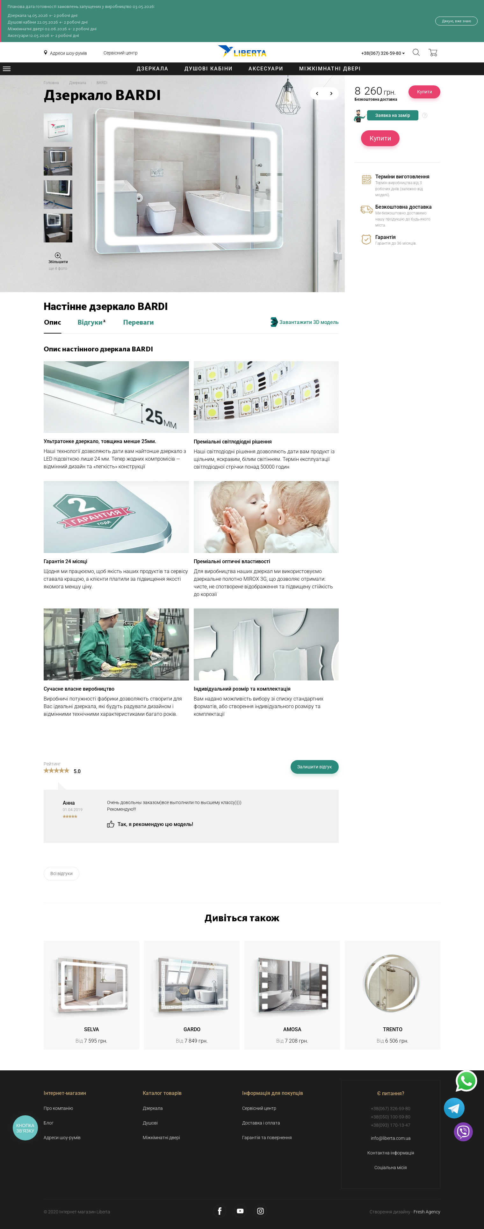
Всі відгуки (61, 873)
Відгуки (91, 322)
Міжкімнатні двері (330, 69)
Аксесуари (266, 69)
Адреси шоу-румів (68, 53)
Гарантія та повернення (267, 1137)
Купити (424, 91)
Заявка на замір (392, 115)
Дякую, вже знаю (456, 21)
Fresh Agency (427, 1211)
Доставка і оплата (261, 1122)
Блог (49, 1122)
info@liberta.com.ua (391, 1138)
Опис (52, 322)
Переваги (138, 322)
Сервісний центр (121, 52)
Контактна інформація (390, 1152)
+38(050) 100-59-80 (390, 1116)
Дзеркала (153, 69)
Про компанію (58, 1108)
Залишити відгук (314, 766)
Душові (150, 1122)
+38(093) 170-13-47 (390, 1125)
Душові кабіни (208, 69)
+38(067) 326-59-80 (381, 53)
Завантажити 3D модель (305, 322)
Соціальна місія (390, 1167)
